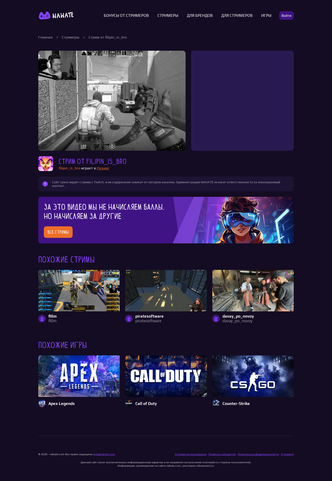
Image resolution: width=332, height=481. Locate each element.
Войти (286, 16)
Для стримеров (236, 15)
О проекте (287, 454)
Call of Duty (146, 403)
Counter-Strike (236, 403)
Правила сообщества (222, 454)
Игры (266, 15)
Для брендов (200, 15)
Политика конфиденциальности (258, 454)
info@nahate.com (104, 454)
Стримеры (167, 15)
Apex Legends (61, 403)
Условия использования (191, 454)
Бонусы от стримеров (126, 15)
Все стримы (58, 232)
